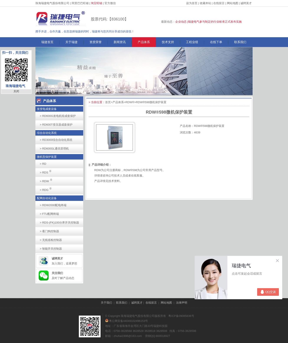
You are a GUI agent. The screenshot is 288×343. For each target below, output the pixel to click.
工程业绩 (192, 42)
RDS (47, 171)
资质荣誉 (95, 42)
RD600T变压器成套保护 (56, 124)
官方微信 (110, 3)
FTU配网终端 (49, 213)
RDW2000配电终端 (53, 205)
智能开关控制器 (51, 248)
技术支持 (168, 42)
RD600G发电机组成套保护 (58, 116)
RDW (47, 180)
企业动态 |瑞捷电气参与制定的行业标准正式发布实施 (208, 21)
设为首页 (191, 3)
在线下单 (216, 42)
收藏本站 (205, 3)
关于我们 (106, 302)
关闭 (16, 91)
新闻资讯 (120, 42)
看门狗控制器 (49, 231)
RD (43, 163)
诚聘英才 (246, 3)
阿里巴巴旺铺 (80, 3)
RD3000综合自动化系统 (56, 139)
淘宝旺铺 (96, 3)
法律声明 (181, 302)
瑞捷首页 (47, 42)
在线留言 (219, 3)
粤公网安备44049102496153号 (126, 321)
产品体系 (144, 42)
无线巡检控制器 (51, 240)
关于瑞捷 (71, 42)
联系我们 (240, 42)
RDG (47, 189)
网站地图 (232, 3)
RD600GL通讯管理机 (54, 148)
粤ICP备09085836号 (181, 316)
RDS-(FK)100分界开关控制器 (59, 222)
